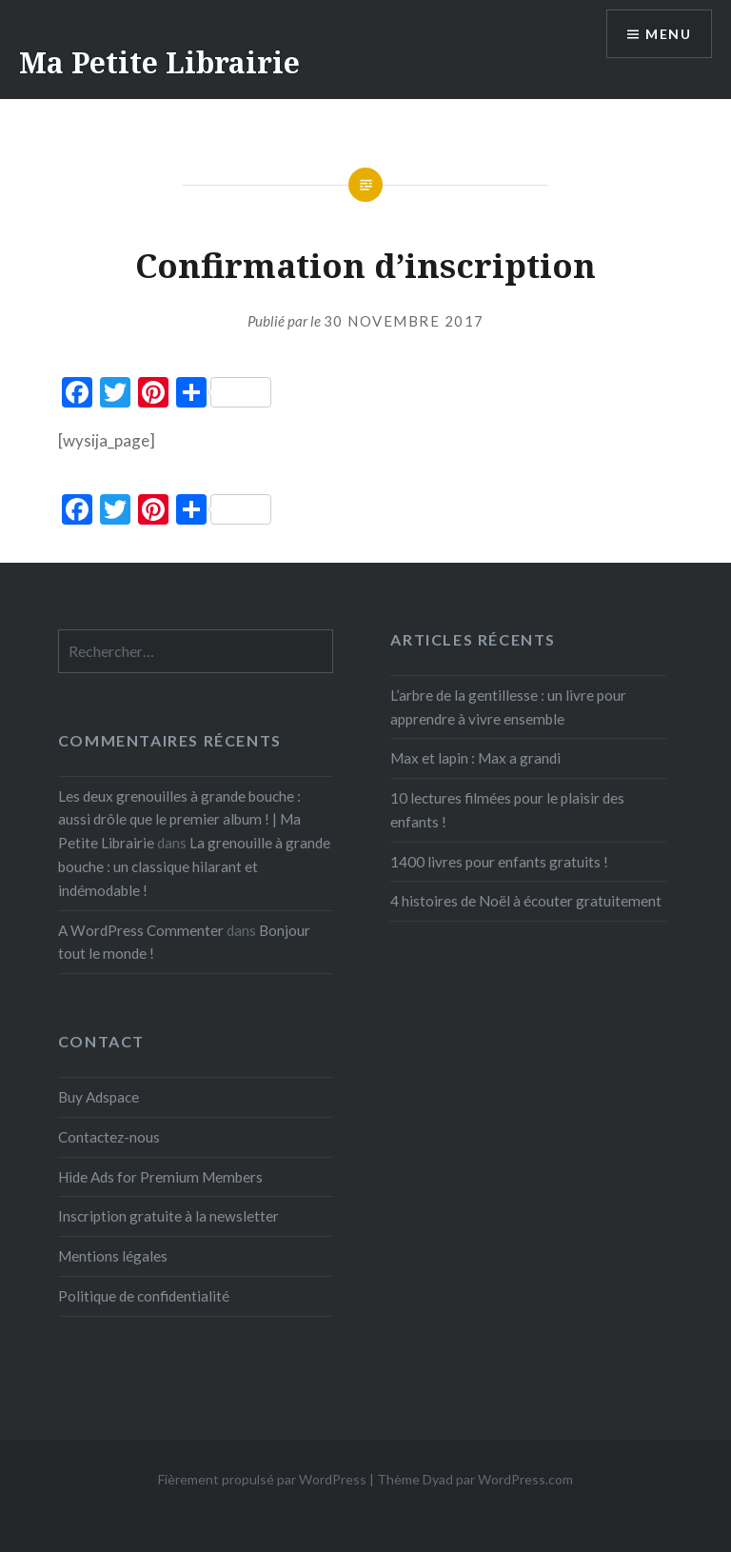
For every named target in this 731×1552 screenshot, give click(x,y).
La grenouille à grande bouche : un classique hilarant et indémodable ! (194, 866)
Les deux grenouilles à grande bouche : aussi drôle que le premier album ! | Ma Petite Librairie (179, 819)
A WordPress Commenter (141, 930)
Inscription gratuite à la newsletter (168, 1215)
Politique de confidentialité (143, 1295)
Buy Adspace (98, 1096)
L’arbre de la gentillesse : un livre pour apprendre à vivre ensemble (508, 706)
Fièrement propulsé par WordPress (262, 1479)
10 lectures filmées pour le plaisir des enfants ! (507, 809)
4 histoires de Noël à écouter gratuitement (526, 900)
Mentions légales (113, 1255)
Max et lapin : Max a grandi (475, 757)
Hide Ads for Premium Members (160, 1176)
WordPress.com (525, 1479)
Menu (668, 34)
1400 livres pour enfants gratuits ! (499, 861)
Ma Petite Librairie (159, 62)
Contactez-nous (109, 1136)
